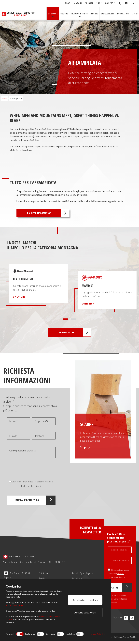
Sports (94, 13)
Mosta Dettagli (98, 634)
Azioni (135, 13)
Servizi (89, 3)
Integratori (123, 13)
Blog (67, 3)
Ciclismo (64, 13)
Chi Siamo (44, 573)
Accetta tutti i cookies (85, 599)
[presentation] (26, 468)
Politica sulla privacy (14, 605)
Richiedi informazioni (48, 213)
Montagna (53, 13)
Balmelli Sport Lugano (82, 573)
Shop (99, 3)
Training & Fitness (79, 13)
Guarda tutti (75, 332)
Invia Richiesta (35, 500)
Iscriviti (120, 587)
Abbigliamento (107, 13)
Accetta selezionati (85, 612)
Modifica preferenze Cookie (124, 637)
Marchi (78, 3)
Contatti (110, 3)
